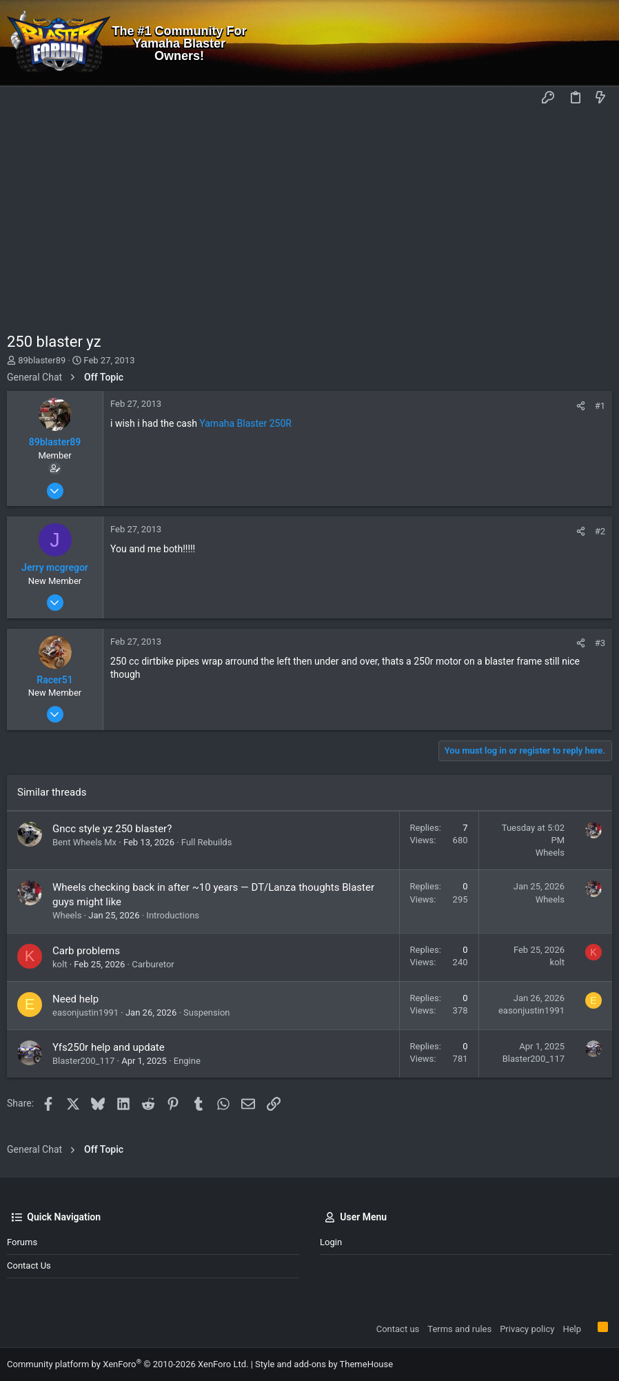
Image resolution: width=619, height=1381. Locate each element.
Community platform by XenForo (127, 1364)
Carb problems (86, 951)
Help (571, 1329)
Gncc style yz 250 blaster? (112, 829)
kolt (59, 964)
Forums (22, 1242)
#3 (600, 643)
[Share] (580, 405)
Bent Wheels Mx (84, 842)
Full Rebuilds (206, 842)
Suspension (206, 1012)
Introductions (172, 915)
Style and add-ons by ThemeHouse (324, 1364)
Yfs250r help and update (108, 1047)
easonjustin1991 (85, 1012)
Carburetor (153, 964)
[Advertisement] (309, 214)
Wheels (550, 852)
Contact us (29, 1265)
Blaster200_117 (83, 1061)
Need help (75, 999)
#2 (600, 531)
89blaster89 (41, 360)
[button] (20, 98)
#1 (600, 406)
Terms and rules (459, 1329)
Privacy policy (527, 1329)
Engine (187, 1061)
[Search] (598, 43)
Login (331, 1242)
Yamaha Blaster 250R (245, 423)
